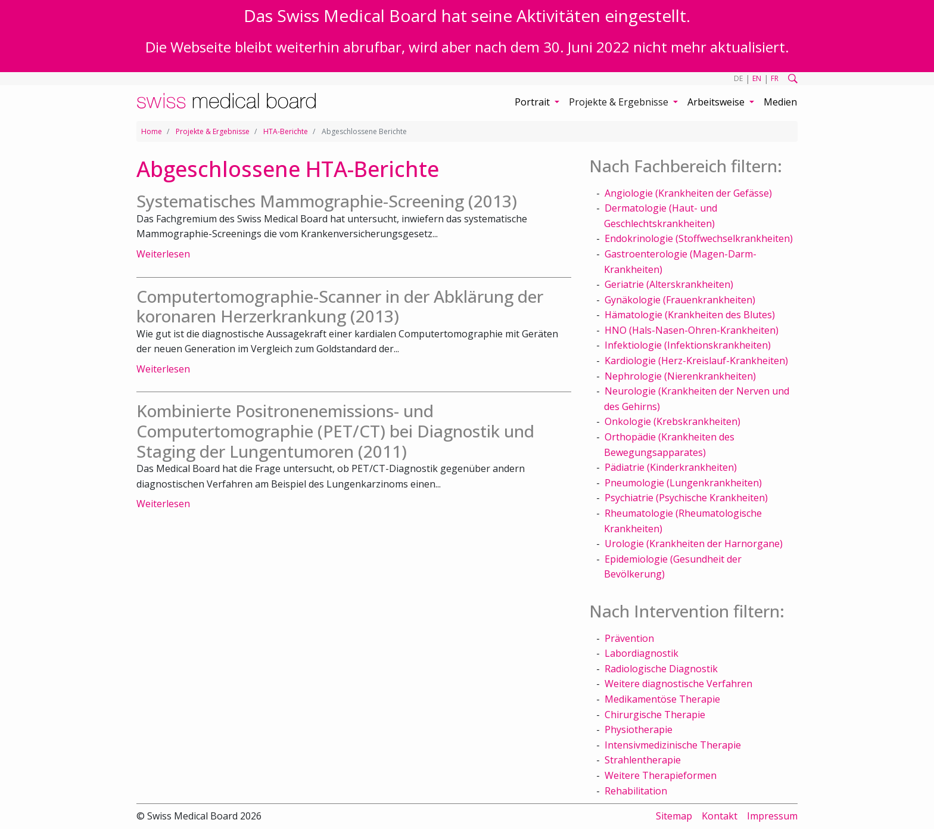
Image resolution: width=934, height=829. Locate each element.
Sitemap (674, 815)
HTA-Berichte (285, 131)
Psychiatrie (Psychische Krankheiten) (686, 497)
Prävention (629, 638)
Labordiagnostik (641, 653)
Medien (780, 101)
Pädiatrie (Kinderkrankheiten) (671, 467)
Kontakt (719, 815)
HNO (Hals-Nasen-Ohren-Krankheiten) (692, 330)
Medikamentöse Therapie (662, 699)
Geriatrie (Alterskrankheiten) (669, 284)
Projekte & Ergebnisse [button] (620, 101)
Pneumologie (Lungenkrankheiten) (683, 482)
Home (151, 131)
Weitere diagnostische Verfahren (678, 683)
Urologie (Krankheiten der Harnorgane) (694, 543)
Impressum (772, 815)
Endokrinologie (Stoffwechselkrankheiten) (699, 238)
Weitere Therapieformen (661, 775)
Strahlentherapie (643, 759)
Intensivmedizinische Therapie (673, 745)
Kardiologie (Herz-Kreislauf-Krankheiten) (696, 360)
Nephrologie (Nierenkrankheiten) (680, 376)
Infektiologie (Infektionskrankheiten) (688, 345)
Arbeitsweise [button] (717, 101)
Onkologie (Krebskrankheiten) (672, 421)
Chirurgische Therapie (655, 714)
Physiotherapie (639, 729)
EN (756, 78)
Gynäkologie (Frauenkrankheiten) (680, 299)
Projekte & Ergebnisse (213, 131)
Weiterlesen (163, 253)
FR (775, 78)
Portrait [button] (533, 101)
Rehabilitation (636, 790)
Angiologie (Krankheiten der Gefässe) (688, 193)
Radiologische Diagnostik (661, 668)
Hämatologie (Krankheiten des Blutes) (690, 314)
